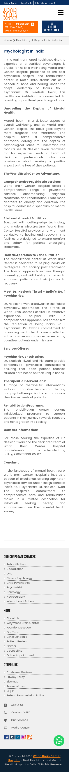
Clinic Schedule (17, 637)
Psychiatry (23, 40)
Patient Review (17, 641)
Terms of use (16, 686)
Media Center (20, 727)
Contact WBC (20, 712)
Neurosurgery (16, 597)
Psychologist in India (48, 40)
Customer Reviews (19, 672)
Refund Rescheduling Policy (25, 695)
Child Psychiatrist (18, 583)
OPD (9, 573)
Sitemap (12, 681)
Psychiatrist (14, 587)
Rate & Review (10, 3)
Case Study (26, 3)
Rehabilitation (16, 564)
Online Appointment (52, 27)
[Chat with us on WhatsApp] (59, 740)
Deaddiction (15, 569)
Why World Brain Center (23, 623)
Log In (10, 691)
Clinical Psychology (19, 578)
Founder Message (19, 627)
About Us (13, 618)
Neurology (13, 592)
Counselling (14, 651)
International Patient (45, 3)
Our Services (19, 720)
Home (8, 40)
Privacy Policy (16, 677)
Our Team (13, 632)
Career (11, 646)
